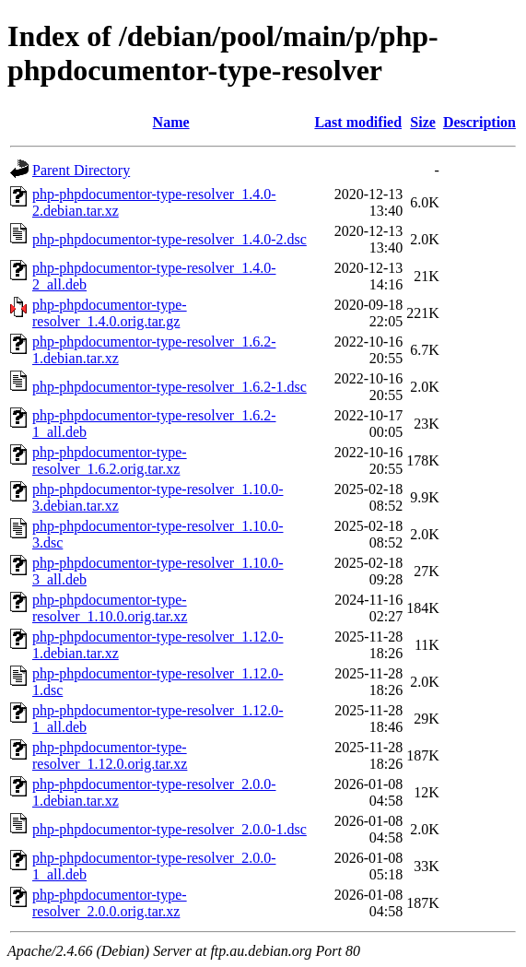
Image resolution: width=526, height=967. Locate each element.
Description (479, 122)
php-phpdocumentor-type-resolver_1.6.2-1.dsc (169, 387)
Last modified (358, 122)
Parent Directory (81, 170)
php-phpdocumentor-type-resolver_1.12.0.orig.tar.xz (109, 755)
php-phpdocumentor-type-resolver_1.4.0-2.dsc (169, 239)
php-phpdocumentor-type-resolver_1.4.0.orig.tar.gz (109, 313)
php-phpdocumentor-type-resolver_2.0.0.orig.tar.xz (109, 903)
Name (171, 122)
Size (423, 122)
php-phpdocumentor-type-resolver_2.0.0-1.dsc (169, 829)
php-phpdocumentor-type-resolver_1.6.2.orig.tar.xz (109, 460)
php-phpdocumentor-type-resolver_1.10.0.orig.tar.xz (109, 608)
